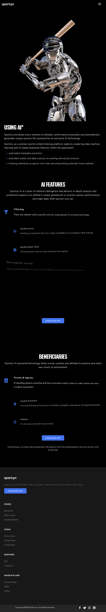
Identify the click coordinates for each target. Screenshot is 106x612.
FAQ (6, 561)
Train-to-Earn (9, 515)
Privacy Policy (9, 540)
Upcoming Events (11, 519)
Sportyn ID (8, 511)
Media (6, 586)
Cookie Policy (9, 545)
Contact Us (8, 566)
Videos (7, 591)
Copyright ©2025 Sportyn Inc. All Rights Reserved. (35, 607)
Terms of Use (9, 536)
